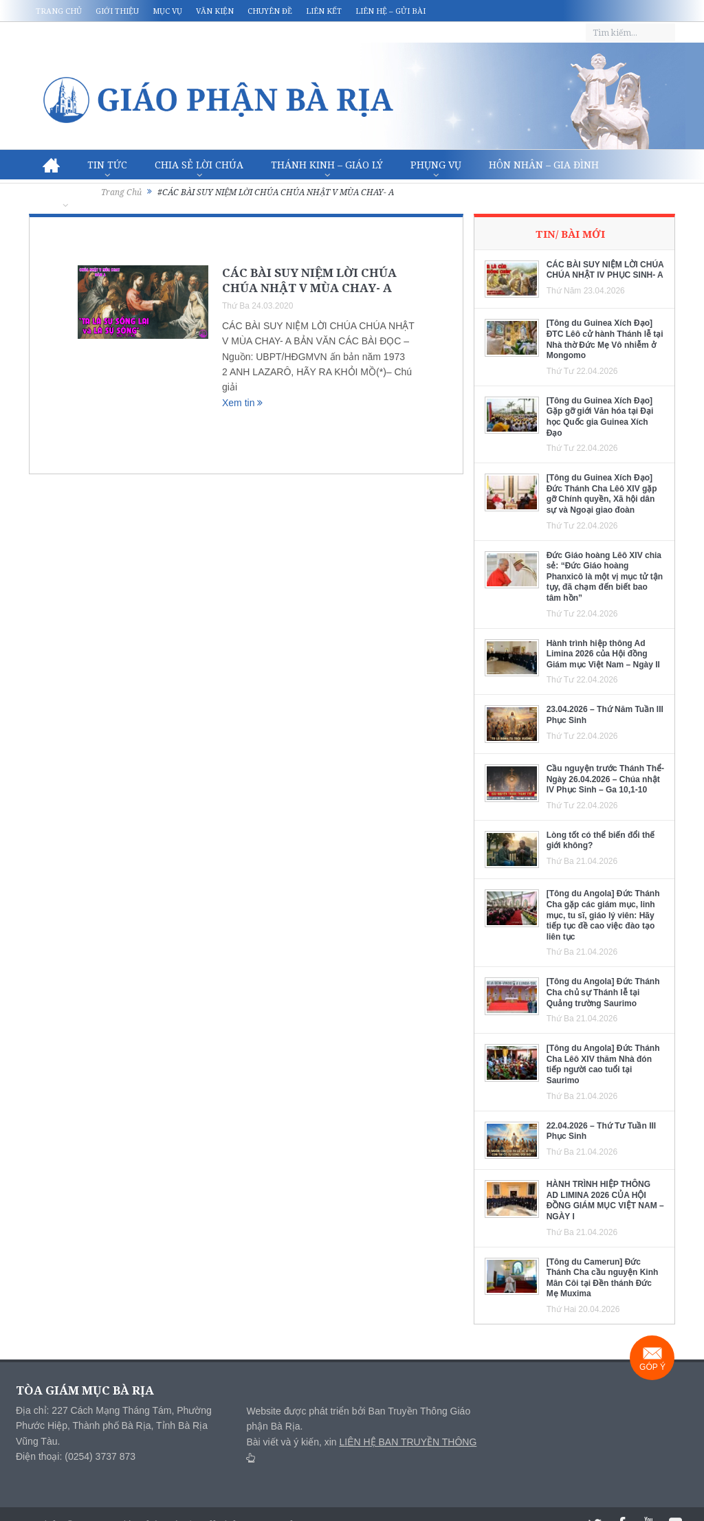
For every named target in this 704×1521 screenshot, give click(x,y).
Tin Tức (107, 164)
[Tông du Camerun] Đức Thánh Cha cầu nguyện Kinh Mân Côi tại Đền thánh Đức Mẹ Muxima (603, 1278)
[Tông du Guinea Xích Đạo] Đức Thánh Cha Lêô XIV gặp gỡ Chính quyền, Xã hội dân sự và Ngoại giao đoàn (602, 494)
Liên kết (324, 10)
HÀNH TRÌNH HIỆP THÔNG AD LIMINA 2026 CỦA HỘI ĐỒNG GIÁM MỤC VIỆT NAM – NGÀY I (605, 1200)
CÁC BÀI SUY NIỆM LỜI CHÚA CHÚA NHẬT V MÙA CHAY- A (309, 280)
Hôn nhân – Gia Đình (544, 164)
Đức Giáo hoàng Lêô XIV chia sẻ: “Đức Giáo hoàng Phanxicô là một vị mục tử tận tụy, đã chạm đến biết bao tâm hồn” (605, 577)
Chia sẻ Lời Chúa (199, 164)
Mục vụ (167, 10)
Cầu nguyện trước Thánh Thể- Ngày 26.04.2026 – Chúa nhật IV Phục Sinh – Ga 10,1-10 (605, 779)
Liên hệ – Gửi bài (390, 10)
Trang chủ (59, 10)
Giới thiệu (117, 10)
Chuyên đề (270, 10)
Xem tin (242, 402)
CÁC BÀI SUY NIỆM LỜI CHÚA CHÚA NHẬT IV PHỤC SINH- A (605, 270)
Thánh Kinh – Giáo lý (327, 164)
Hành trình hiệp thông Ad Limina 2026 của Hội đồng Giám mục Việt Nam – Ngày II (603, 654)
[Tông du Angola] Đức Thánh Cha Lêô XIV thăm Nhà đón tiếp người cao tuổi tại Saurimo (603, 1064)
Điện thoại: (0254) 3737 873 (75, 1456)
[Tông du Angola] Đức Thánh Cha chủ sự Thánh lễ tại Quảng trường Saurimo (603, 992)
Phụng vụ (435, 164)
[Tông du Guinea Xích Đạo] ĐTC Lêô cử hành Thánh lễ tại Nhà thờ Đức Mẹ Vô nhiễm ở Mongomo (605, 339)
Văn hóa (65, 194)
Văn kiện (215, 10)
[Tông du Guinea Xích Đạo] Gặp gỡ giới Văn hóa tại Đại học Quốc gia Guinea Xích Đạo (600, 417)
